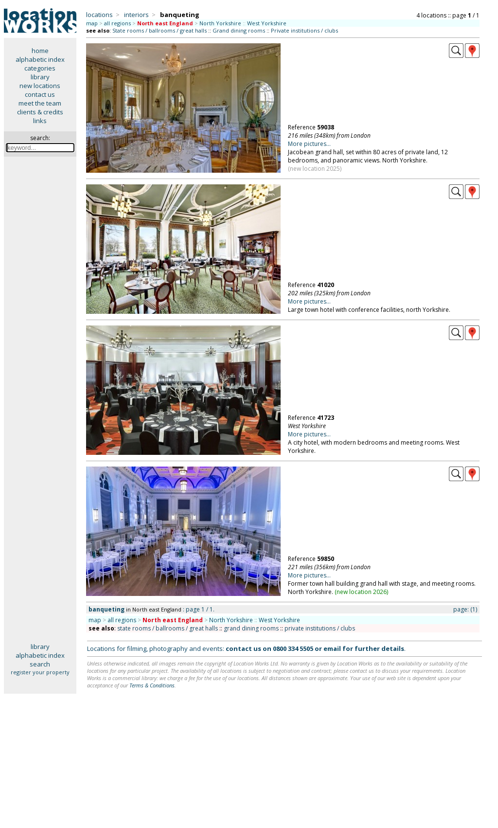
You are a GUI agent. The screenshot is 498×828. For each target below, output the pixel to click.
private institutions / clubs (320, 628)
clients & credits (40, 112)
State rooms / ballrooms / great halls (159, 30)
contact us (40, 94)
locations (99, 14)
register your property (40, 672)
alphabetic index (40, 59)
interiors (136, 14)
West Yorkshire (266, 23)
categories (39, 68)
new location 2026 (362, 592)
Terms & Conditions (152, 685)
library (40, 76)
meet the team (39, 103)
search (40, 664)
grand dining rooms (251, 628)
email (332, 648)
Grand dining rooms (239, 30)
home (40, 50)
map (92, 23)
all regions (117, 23)
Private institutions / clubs (304, 30)
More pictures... (309, 144)
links (40, 120)
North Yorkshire (220, 23)
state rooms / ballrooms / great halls (167, 628)
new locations (39, 85)
